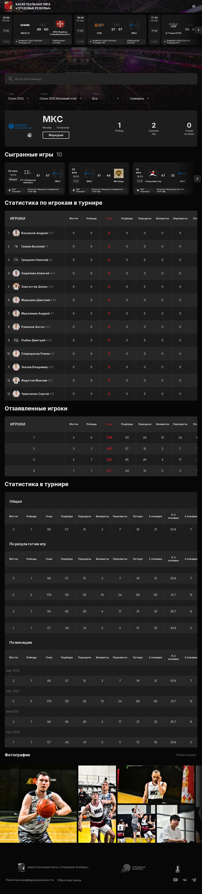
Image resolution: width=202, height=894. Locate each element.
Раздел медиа (186, 754)
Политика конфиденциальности (30, 880)
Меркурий (56, 135)
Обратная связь (69, 880)
